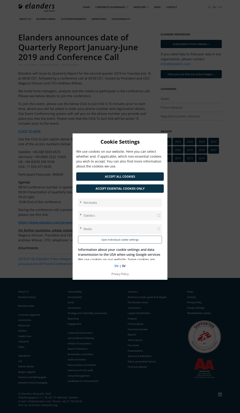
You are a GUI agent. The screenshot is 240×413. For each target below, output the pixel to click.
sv (123, 266)
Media (88, 229)
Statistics (89, 216)
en (117, 266)
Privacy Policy (120, 274)
